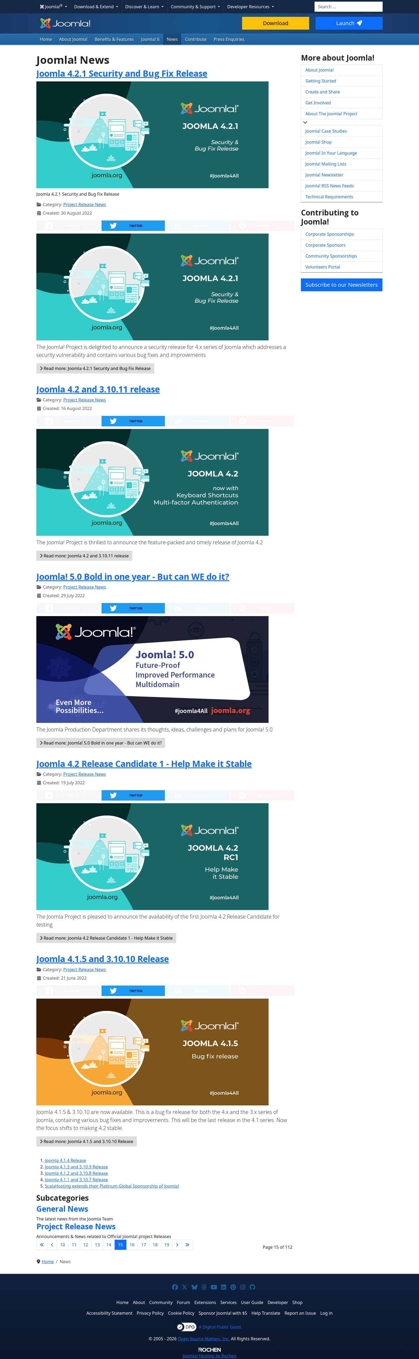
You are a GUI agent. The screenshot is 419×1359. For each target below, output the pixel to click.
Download (275, 23)
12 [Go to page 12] (85, 1245)
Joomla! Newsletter (324, 175)
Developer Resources (248, 7)
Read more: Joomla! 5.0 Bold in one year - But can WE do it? (101, 743)
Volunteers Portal (322, 267)
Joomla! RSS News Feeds (329, 186)
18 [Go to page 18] (155, 1245)
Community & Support (194, 7)
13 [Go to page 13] (97, 1245)
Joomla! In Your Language (331, 153)
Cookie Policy (181, 1313)
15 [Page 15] (120, 1245)
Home (46, 39)
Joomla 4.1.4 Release (65, 1160)
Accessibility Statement (109, 1313)
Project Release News (84, 204)
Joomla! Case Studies (326, 131)
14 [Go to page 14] (108, 1245)
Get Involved (318, 103)
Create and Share (322, 92)
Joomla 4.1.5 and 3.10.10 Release (102, 958)
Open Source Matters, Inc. (204, 1339)
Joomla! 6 (150, 39)
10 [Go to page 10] (62, 1245)
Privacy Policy (150, 1313)
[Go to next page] (177, 1245)
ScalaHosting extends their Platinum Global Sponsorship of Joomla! (112, 1186)
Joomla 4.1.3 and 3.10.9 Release (76, 1167)
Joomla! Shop (318, 142)
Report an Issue (300, 1313)
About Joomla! (73, 39)
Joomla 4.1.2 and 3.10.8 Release (76, 1173)
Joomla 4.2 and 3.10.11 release (98, 389)
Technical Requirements (329, 197)
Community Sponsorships (331, 256)
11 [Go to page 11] (74, 1245)
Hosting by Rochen (209, 1356)
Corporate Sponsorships (329, 234)
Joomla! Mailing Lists (326, 164)
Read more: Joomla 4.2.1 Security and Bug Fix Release (95, 368)
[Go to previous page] (52, 1245)
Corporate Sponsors (325, 245)
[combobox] (349, 7)
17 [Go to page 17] (143, 1245)
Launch (349, 23)
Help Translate (265, 1313)
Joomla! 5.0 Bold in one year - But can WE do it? (132, 576)
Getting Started (320, 81)
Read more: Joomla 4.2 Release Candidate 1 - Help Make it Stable (106, 938)
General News (62, 1209)
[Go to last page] (187, 1245)
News (172, 39)
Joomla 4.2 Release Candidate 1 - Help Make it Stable (144, 763)
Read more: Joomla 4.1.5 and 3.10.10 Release (86, 1141)
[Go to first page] (42, 1245)
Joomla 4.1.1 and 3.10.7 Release (76, 1180)
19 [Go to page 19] (166, 1245)
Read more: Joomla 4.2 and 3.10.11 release (84, 556)
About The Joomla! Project (331, 114)
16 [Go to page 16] (132, 1245)
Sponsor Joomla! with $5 (223, 1313)
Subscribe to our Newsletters (341, 284)
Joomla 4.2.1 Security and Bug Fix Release (121, 73)
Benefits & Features (114, 39)
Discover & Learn (142, 7)
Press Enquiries (229, 39)
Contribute (196, 39)
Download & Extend (94, 7)
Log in (326, 1313)
